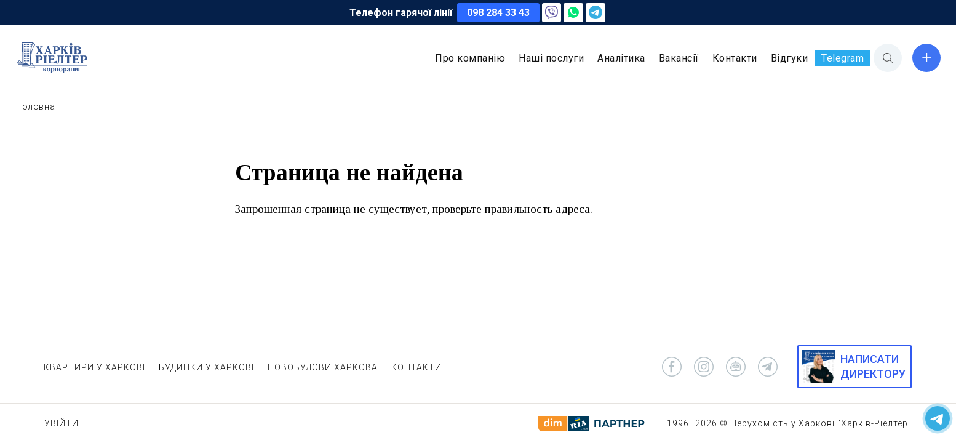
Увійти (61, 423)
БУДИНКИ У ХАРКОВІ (206, 367)
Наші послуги (551, 58)
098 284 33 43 (498, 12)
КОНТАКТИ (416, 367)
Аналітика (621, 58)
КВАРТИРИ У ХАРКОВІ (94, 367)
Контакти (734, 58)
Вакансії (679, 58)
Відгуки (789, 58)
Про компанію (470, 58)
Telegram (842, 58)
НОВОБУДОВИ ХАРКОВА (323, 367)
